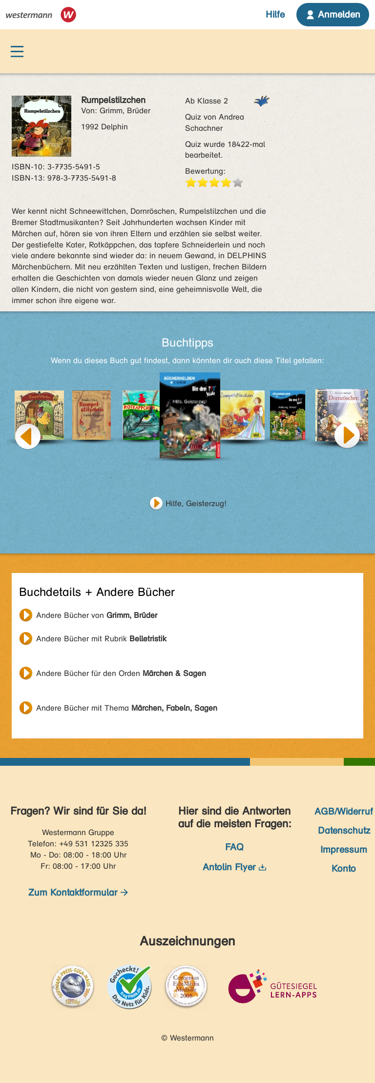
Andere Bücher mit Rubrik (101, 638)
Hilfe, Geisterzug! (196, 503)
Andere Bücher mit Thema (126, 708)
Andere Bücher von (96, 615)
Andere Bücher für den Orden (121, 673)
